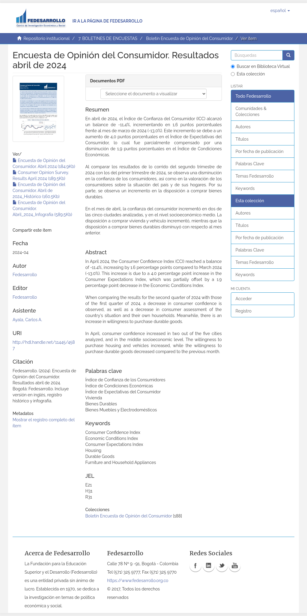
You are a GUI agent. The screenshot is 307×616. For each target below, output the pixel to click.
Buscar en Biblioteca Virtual (260, 66)
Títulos (242, 139)
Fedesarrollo (25, 274)
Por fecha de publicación (260, 151)
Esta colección (248, 74)
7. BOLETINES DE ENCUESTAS (107, 38)
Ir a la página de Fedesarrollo (107, 21)
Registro (244, 311)
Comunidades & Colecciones (251, 111)
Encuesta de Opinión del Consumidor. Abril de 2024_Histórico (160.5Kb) (39, 190)
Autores (243, 126)
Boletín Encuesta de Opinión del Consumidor (189, 38)
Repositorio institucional (46, 38)
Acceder (244, 298)
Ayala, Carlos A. (27, 319)
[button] (280, 10)
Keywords (245, 188)
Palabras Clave (250, 163)
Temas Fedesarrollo (255, 176)
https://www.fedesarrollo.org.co (137, 580)
